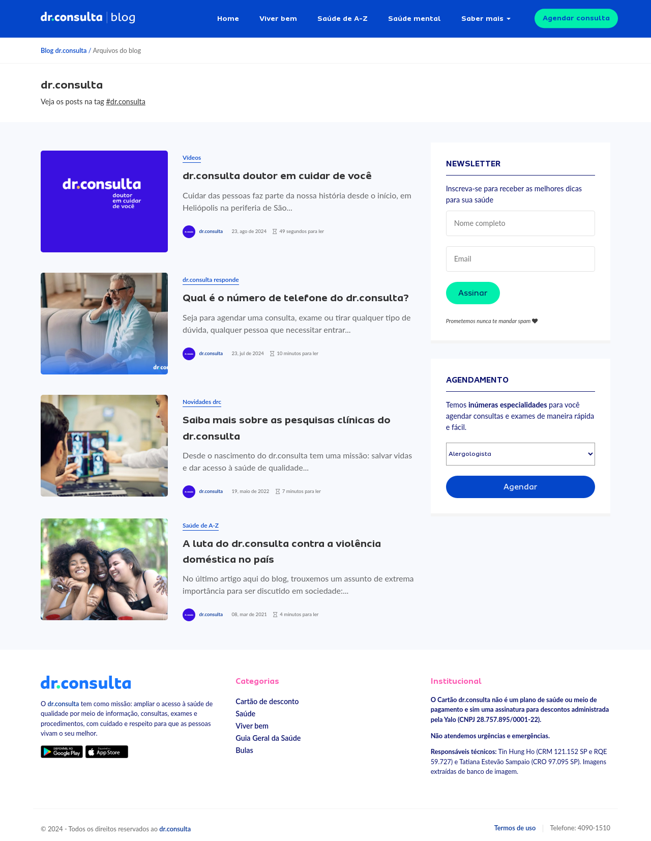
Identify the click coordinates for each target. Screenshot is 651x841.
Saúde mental (414, 15)
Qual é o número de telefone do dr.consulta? (297, 292)
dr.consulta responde (211, 274)
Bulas (244, 744)
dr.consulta (211, 225)
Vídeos (192, 152)
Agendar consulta (576, 15)
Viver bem (278, 15)
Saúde (245, 708)
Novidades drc (202, 396)
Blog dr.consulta (63, 45)
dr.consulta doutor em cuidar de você (277, 170)
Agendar (521, 481)
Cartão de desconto (267, 695)
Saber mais (482, 15)
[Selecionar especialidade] (520, 448)
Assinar (473, 287)
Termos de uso (515, 822)
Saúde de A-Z (342, 15)
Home (228, 15)
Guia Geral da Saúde (268, 732)
